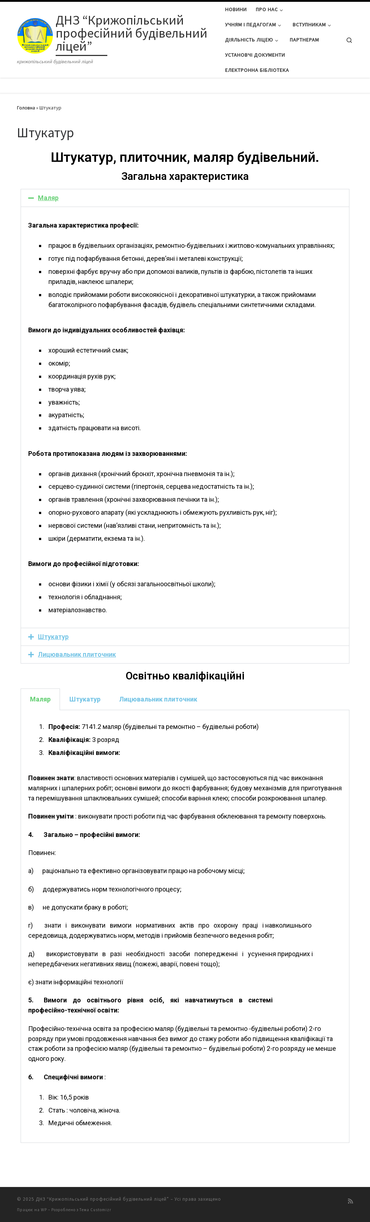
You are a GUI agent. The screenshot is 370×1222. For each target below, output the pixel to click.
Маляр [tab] (40, 699)
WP (44, 1209)
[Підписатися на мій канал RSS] (350, 1201)
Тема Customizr (95, 1209)
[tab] (185, 198)
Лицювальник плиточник (77, 654)
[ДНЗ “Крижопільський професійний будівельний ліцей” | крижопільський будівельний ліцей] (35, 34)
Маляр (48, 198)
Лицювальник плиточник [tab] (158, 699)
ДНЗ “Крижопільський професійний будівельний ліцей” (102, 1199)
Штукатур (53, 636)
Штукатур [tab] (84, 699)
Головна (26, 107)
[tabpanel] (185, 926)
